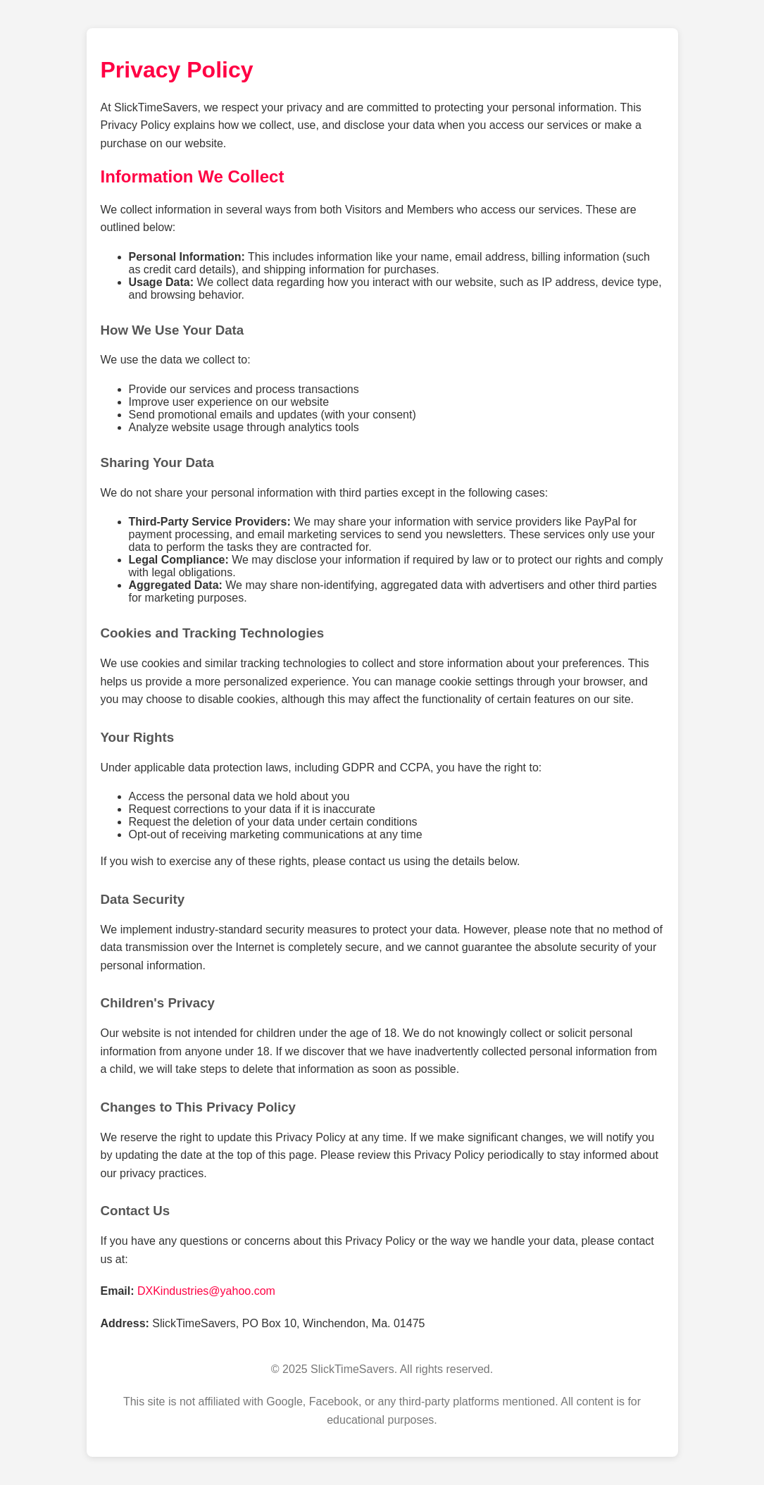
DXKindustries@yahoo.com (206, 1291)
